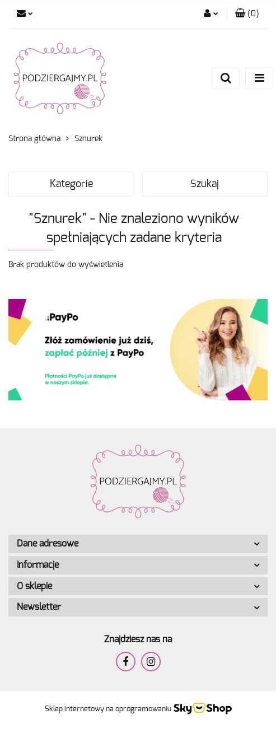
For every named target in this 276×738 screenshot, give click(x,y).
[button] (247, 14)
